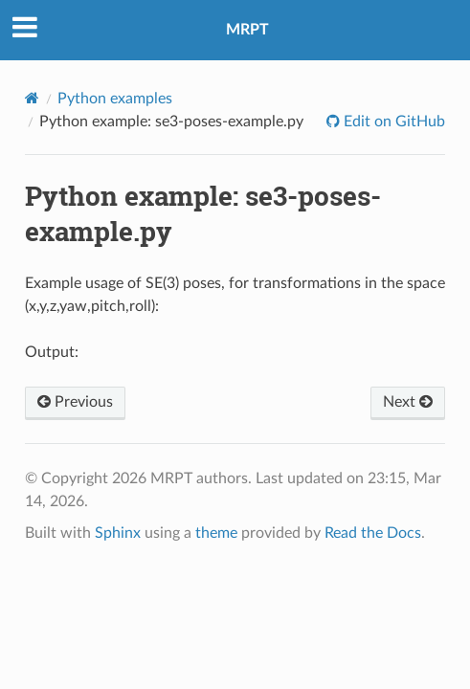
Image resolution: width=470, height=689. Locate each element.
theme (216, 533)
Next (408, 402)
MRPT (247, 29)
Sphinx (118, 533)
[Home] (32, 98)
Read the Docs (373, 533)
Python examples (114, 98)
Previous (75, 402)
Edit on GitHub (392, 121)
